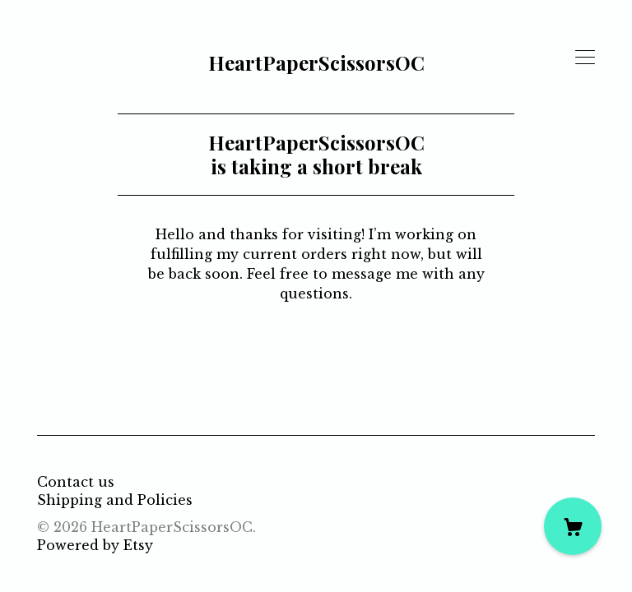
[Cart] (573, 526)
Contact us (75, 482)
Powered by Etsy (95, 545)
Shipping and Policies (115, 500)
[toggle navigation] (585, 57)
